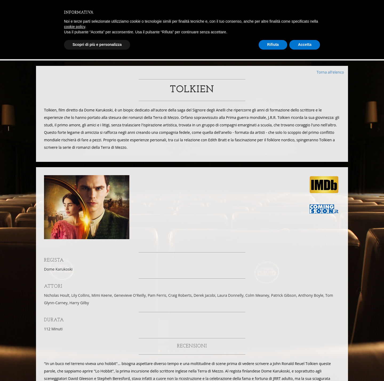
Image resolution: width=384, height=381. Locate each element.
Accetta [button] (304, 44)
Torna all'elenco (330, 72)
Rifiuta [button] (273, 44)
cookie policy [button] (74, 27)
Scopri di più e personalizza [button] (97, 44)
